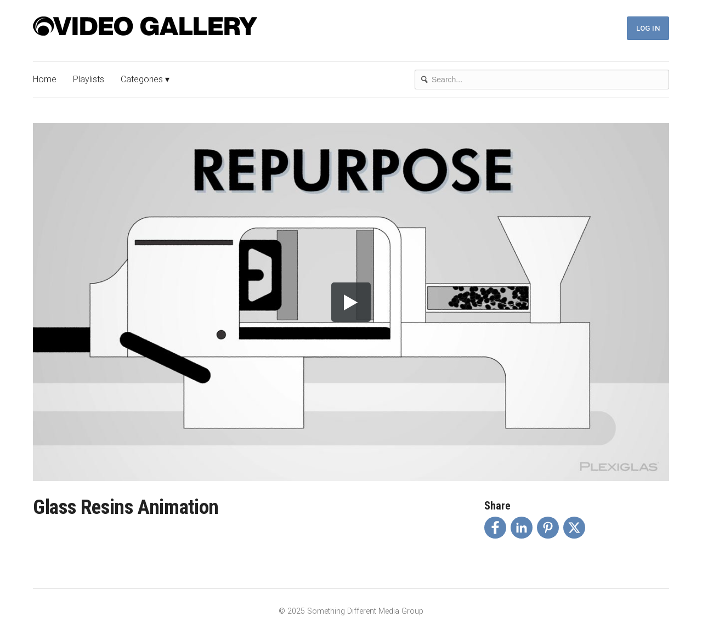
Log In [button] (648, 28)
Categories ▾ (145, 79)
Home (44, 79)
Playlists (88, 79)
